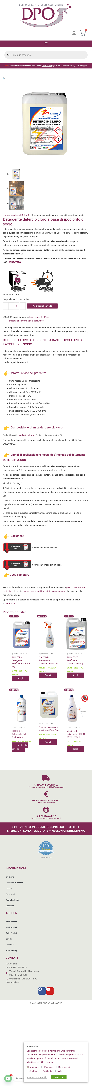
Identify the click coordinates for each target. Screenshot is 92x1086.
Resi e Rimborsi (12, 900)
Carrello (9, 939)
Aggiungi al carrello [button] (20, 747)
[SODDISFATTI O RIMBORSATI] (46, 794)
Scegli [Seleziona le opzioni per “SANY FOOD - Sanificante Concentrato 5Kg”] (75, 675)
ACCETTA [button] (59, 1077)
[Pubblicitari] (41, 1071)
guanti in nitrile (73, 587)
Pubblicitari (47, 1071)
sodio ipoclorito (27, 435)
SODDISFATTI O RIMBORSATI (46, 800)
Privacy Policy (11, 950)
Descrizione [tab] (15, 320)
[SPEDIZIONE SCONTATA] (46, 778)
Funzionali (49, 1067)
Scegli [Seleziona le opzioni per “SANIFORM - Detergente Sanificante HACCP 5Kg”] (20, 678)
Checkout (10, 945)
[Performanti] (57, 1067)
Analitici (33, 1071)
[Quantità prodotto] (11, 306)
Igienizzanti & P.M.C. (20, 215)
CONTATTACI (15, 262)
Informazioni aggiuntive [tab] (32, 320)
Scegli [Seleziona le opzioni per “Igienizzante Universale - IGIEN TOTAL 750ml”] (75, 749)
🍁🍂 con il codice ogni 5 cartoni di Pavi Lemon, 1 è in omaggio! (46, 66)
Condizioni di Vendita (14, 883)
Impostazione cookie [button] (37, 1077)
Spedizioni (10, 906)
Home (6, 215)
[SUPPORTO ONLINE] (46, 810)
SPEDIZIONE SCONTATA (46, 785)
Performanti (65, 1067)
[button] (46, 43)
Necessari (34, 1067)
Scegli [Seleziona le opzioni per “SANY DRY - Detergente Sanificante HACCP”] (48, 675)
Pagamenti (10, 894)
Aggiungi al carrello (42, 306)
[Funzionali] (42, 1067)
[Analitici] (28, 1071)
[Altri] (56, 1071)
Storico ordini (11, 927)
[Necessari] (28, 1067)
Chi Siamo (10, 877)
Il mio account (11, 921)
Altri (60, 1071)
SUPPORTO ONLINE (46, 816)
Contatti (9, 888)
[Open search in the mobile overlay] (46, 55)
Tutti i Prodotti (11, 933)
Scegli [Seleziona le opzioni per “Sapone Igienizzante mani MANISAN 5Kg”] (48, 742)
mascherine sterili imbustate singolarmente (44, 591)
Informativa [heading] (32, 1046)
